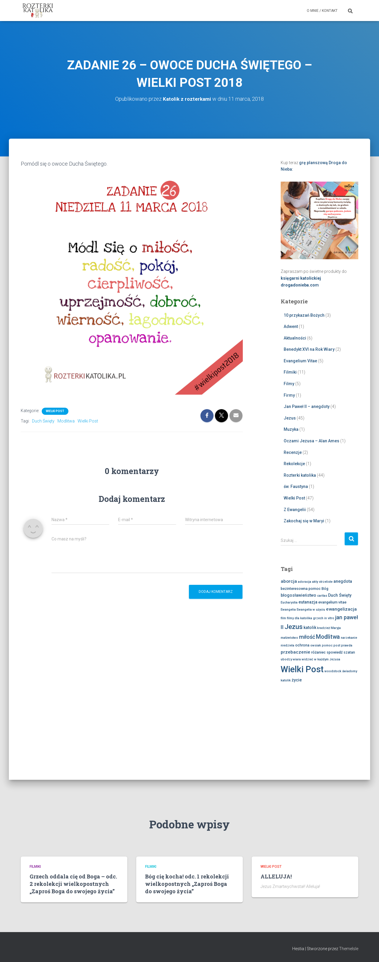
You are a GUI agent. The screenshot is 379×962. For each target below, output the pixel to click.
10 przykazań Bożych (304, 315)
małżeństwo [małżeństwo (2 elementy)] (289, 638)
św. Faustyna (296, 486)
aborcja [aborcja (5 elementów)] (289, 581)
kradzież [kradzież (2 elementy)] (323, 628)
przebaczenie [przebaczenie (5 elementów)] (295, 652)
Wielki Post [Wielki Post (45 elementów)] (302, 669)
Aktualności (295, 338)
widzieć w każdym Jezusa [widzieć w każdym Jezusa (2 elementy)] (321, 659)
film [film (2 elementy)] (283, 618)
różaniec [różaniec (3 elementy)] (318, 652)
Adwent (291, 326)
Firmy (289, 395)
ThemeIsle (348, 948)
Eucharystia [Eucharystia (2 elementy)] (289, 602)
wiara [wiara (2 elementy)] (297, 659)
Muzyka (291, 429)
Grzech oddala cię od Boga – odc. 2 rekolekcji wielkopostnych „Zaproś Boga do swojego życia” (73, 884)
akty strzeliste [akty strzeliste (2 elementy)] (322, 582)
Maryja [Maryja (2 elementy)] (336, 628)
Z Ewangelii (295, 509)
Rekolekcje (294, 463)
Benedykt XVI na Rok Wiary (309, 349)
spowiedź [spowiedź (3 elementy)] (335, 652)
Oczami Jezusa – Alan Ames (311, 440)
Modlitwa (66, 421)
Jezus (290, 418)
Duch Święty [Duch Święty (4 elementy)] (339, 595)
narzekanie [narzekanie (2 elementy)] (349, 638)
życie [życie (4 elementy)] (297, 680)
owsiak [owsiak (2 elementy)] (315, 645)
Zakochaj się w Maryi (304, 520)
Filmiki (290, 372)
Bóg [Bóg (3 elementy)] (325, 588)
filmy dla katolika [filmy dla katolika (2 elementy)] (299, 618)
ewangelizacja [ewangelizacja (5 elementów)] (341, 609)
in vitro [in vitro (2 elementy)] (329, 618)
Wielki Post (55, 411)
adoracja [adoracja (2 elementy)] (304, 582)
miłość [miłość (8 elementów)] (307, 637)
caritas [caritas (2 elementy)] (322, 596)
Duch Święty (43, 421)
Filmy (289, 383)
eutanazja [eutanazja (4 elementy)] (307, 602)
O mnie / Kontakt (322, 11)
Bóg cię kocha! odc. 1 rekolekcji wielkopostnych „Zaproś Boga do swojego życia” (187, 884)
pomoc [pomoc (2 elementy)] (327, 645)
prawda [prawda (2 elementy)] (346, 645)
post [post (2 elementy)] (336, 645)
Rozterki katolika (300, 475)
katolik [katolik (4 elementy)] (309, 627)
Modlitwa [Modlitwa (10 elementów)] (328, 636)
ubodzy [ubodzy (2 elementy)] (286, 659)
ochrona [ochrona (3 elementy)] (302, 645)
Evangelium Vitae (300, 360)
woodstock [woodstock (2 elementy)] (333, 671)
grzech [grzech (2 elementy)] (318, 618)
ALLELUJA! (276, 876)
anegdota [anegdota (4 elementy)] (342, 581)
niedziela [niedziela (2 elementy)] (287, 645)
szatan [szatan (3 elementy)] (349, 652)
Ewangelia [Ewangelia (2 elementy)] (288, 610)
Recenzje (293, 452)
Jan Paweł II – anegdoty (307, 406)
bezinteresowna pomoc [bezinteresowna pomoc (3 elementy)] (301, 588)
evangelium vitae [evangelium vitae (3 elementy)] (332, 602)
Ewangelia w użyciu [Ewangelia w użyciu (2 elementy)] (311, 610)
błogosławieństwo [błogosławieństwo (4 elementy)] (298, 595)
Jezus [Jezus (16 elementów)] (294, 627)
